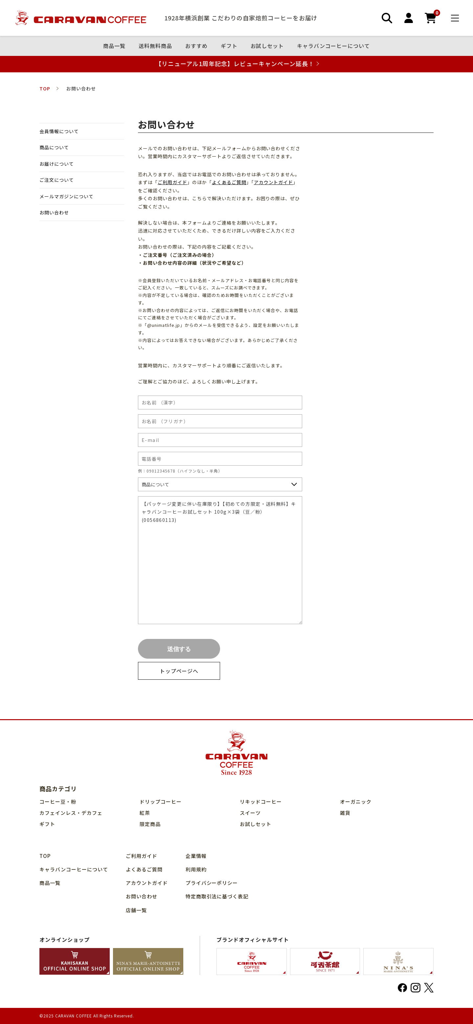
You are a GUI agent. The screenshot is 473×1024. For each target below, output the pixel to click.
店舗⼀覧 (136, 910)
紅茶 (145, 812)
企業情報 (196, 855)
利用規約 (196, 869)
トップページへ (179, 671)
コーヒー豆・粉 (57, 801)
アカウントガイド (273, 182)
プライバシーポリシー (212, 882)
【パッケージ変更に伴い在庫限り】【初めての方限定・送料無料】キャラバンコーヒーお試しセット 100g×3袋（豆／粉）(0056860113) (220, 560)
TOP (45, 855)
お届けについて (56, 163)
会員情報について (59, 131)
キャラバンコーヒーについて (333, 46)
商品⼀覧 (114, 46)
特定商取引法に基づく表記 (217, 896)
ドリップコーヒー (161, 801)
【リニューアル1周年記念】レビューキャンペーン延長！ (234, 63)
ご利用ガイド (172, 182)
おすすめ (196, 46)
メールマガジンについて (66, 196)
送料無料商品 (155, 46)
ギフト (229, 46)
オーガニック (356, 801)
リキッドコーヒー (261, 801)
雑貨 (345, 812)
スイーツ (250, 812)
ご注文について (56, 180)
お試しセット (267, 46)
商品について (54, 147)
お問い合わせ (54, 212)
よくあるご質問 (229, 182)
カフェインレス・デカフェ (70, 812)
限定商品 (150, 823)
